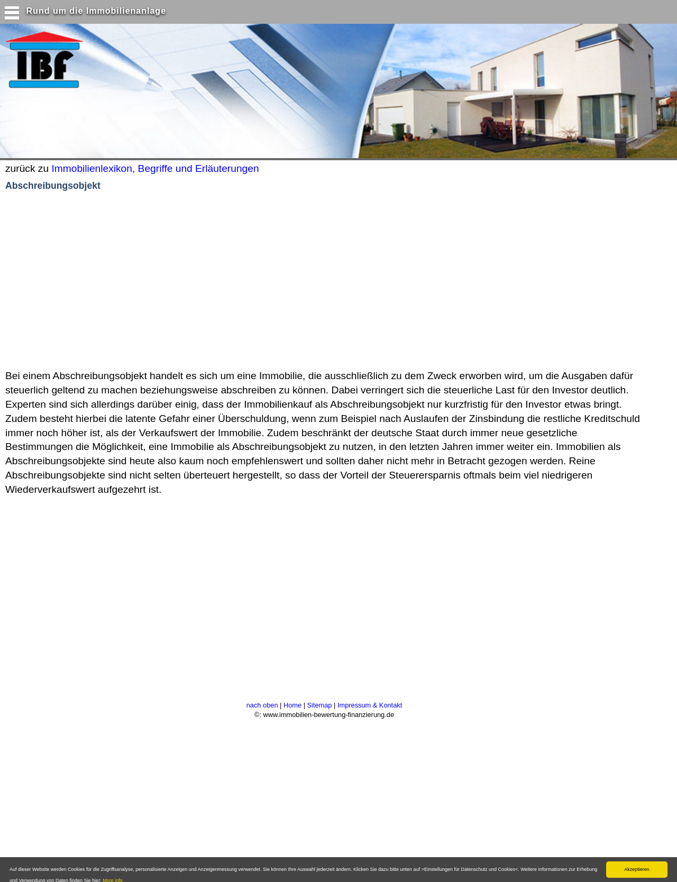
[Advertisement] (205, 281)
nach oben (262, 705)
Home (292, 705)
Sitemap (319, 705)
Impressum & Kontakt (369, 705)
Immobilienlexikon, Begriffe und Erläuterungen (155, 168)
